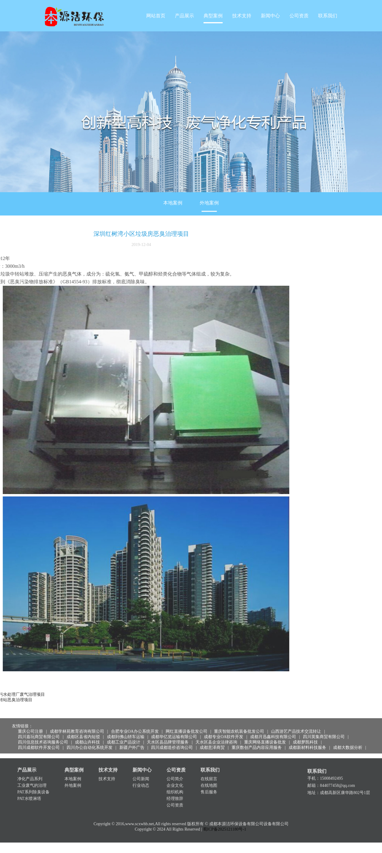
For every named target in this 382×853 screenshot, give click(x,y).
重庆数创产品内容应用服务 (257, 742)
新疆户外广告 (131, 742)
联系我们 (327, 15)
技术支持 (241, 15)
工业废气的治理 (32, 777)
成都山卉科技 (87, 736)
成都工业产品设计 (123, 736)
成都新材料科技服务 (307, 742)
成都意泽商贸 (212, 742)
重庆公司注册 (30, 726)
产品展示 (184, 15)
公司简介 (175, 770)
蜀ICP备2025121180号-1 (224, 835)
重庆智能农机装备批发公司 (239, 726)
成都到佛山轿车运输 (125, 731)
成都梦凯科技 (305, 736)
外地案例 (209, 213)
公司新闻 (141, 770)
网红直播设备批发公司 (186, 726)
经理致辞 (175, 790)
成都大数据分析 (347, 742)
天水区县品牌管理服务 (168, 736)
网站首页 (155, 15)
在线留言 (209, 770)
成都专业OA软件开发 (223, 731)
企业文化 (175, 777)
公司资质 (299, 15)
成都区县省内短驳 (83, 731)
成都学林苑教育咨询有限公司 (77, 726)
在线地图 (209, 777)
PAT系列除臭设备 (33, 783)
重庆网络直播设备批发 (265, 736)
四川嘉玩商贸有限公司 (39, 731)
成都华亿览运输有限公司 (174, 731)
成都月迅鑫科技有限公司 (273, 731)
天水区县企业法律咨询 (216, 736)
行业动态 (141, 777)
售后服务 (209, 783)
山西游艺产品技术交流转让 (296, 726)
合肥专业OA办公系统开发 (135, 726)
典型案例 (213, 15)
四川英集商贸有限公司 (324, 731)
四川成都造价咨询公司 (172, 742)
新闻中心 (270, 15)
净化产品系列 (29, 770)
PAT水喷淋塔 (29, 790)
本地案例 (172, 213)
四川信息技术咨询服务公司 (43, 736)
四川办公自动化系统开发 (90, 742)
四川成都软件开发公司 (39, 742)
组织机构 (175, 783)
